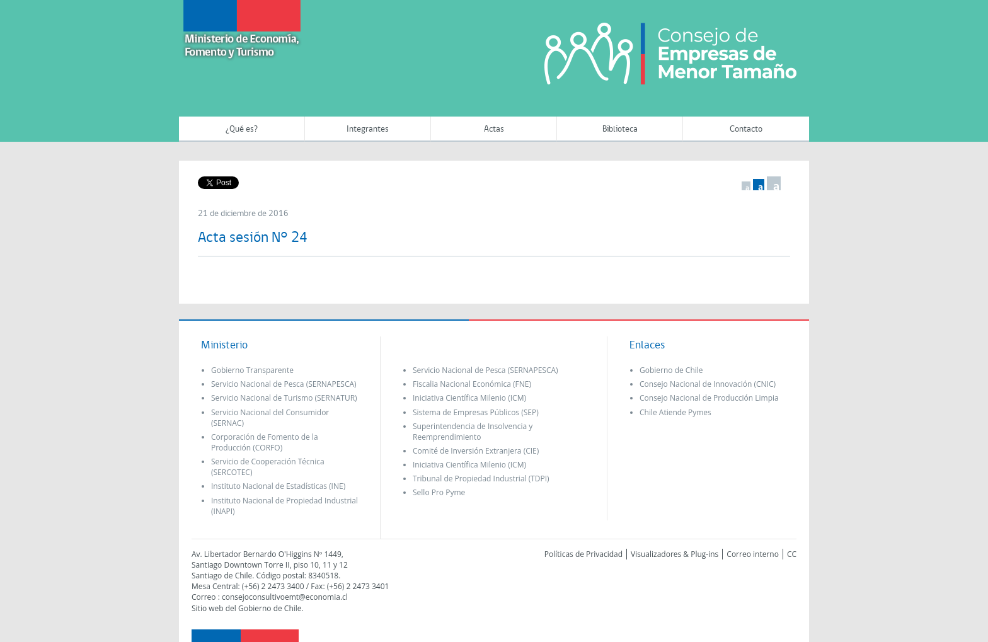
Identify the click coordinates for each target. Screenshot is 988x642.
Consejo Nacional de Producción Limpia (709, 398)
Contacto (746, 129)
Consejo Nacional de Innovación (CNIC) (708, 384)
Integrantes (368, 129)
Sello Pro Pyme (439, 492)
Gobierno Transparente (252, 370)
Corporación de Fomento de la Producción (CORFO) (264, 442)
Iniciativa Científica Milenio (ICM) (469, 398)
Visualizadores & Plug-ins (674, 554)
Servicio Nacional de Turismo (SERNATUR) (284, 398)
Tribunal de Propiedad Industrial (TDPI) (481, 478)
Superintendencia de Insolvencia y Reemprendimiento (472, 431)
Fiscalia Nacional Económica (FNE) (472, 384)
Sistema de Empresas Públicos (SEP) (476, 412)
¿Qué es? (242, 129)
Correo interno (753, 554)
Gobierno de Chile (671, 370)
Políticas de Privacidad (583, 554)
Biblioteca (620, 129)
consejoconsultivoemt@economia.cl (285, 597)
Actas (494, 129)
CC (791, 554)
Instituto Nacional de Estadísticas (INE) (278, 486)
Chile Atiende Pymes (675, 412)
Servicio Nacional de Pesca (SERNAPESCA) (284, 384)
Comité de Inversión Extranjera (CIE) (476, 450)
